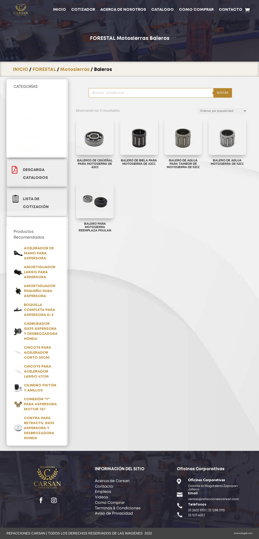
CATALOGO (162, 9)
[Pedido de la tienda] (222, 111)
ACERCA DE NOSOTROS (123, 9)
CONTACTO (230, 9)
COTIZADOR (83, 9)
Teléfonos (197, 504)
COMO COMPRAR (196, 9)
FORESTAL (102, 38)
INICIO (59, 9)
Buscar (197, 92)
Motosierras (132, 38)
